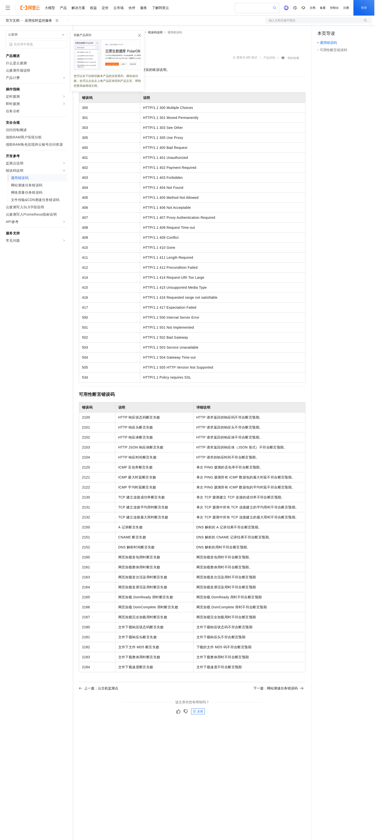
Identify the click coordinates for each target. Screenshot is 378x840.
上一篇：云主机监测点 (98, 688)
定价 (105, 8)
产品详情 (269, 57)
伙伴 (132, 8)
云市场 (118, 8)
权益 (93, 8)
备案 (323, 8)
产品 (63, 8)
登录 (364, 8)
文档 (312, 8)
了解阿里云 (160, 8)
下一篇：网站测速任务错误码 (278, 688)
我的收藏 (293, 58)
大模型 (50, 8)
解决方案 (78, 8)
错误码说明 (155, 32)
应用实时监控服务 (38, 20)
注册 (346, 8)
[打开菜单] (8, 8)
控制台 (334, 8)
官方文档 (12, 20)
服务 (143, 8)
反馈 (198, 711)
